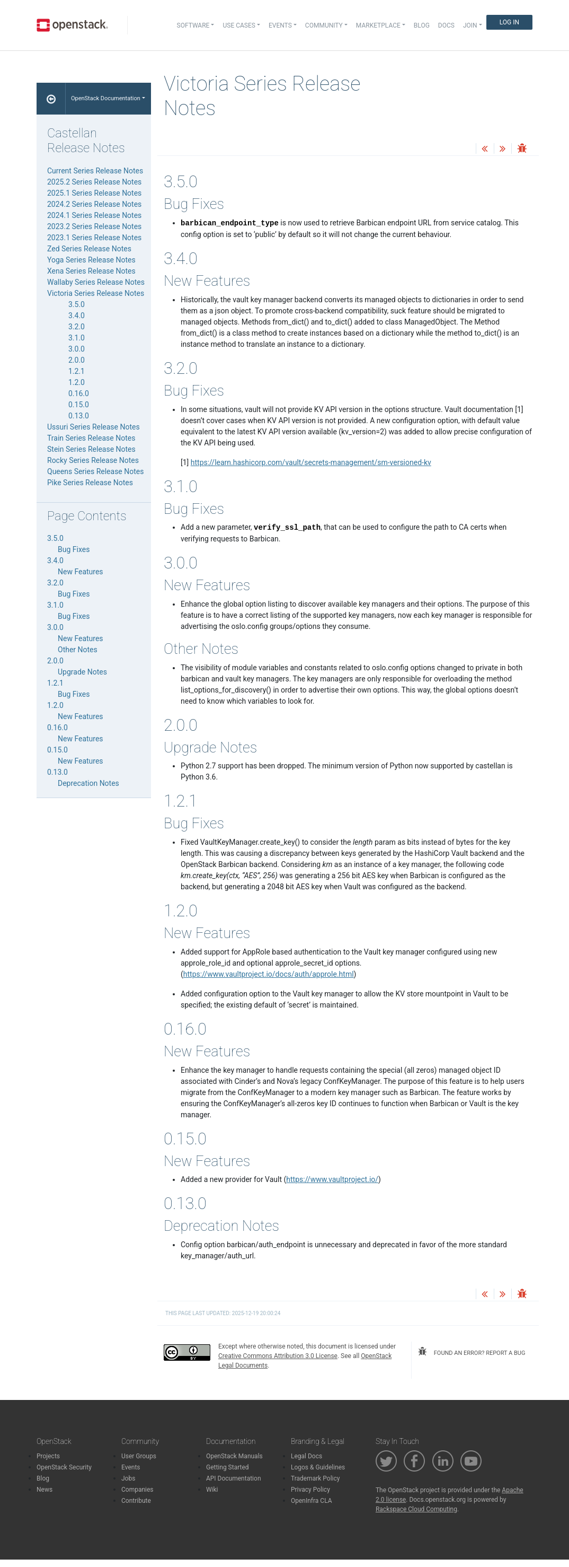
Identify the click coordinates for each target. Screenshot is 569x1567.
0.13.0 (78, 416)
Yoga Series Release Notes (91, 260)
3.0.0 (76, 349)
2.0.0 (76, 360)
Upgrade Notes (82, 672)
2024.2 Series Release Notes (94, 204)
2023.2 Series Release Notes (94, 226)
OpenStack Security (64, 1467)
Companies (137, 1489)
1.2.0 (76, 382)
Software (193, 25)
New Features (80, 571)
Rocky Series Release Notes (93, 460)
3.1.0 (76, 338)
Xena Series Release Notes (91, 271)
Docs (446, 25)
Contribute (136, 1500)
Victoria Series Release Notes (95, 293)
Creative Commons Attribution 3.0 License (277, 1356)
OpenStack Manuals (234, 1456)
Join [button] (470, 25)
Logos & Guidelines (318, 1467)
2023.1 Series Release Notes (94, 237)
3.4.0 (76, 315)
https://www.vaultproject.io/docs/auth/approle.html (268, 974)
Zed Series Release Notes (89, 248)
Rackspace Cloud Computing (416, 1509)
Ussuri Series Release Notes (93, 427)
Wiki (212, 1489)
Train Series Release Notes (91, 438)
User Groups (138, 1456)
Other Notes (77, 649)
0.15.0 (78, 404)
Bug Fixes (74, 549)
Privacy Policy (310, 1489)
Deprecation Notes (88, 783)
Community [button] (324, 25)
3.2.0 (76, 326)
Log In (509, 22)
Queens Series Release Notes (95, 471)
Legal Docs (306, 1456)
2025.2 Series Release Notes (94, 182)
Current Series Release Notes (95, 171)
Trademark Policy (315, 1478)
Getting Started (227, 1467)
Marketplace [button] (378, 25)
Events (130, 1467)
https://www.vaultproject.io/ (332, 1179)
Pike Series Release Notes (90, 482)
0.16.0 (78, 393)
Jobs (128, 1478)
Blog (422, 25)
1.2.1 (76, 371)
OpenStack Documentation (105, 98)
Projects (48, 1456)
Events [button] (280, 25)
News (44, 1489)
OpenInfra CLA (311, 1500)
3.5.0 (76, 304)
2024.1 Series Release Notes (94, 215)
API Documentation (233, 1478)
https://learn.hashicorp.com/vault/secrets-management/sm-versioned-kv (311, 462)
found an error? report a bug (471, 1351)
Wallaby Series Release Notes (96, 282)
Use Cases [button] (239, 25)
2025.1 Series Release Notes (94, 193)
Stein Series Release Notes (91, 449)
